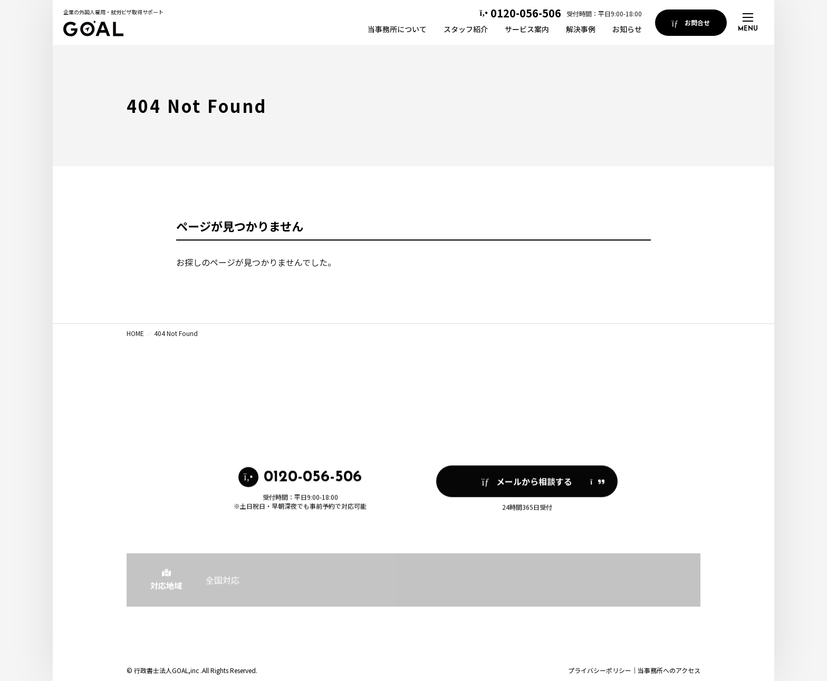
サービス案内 (527, 29)
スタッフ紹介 (466, 29)
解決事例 (580, 29)
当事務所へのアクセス (669, 670)
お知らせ (627, 29)
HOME (135, 333)
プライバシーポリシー (599, 670)
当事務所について (397, 29)
